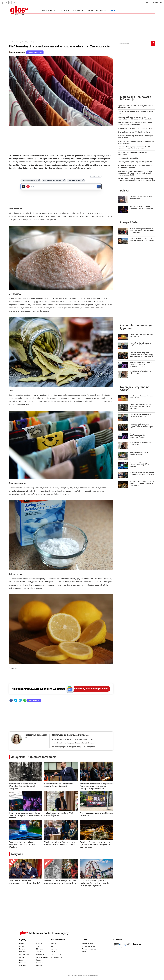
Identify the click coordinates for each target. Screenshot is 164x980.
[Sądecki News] (127, 944)
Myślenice (22, 966)
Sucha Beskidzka (42, 957)
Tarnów (38, 960)
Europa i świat (129, 222)
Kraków (21, 943)
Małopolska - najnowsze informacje (33, 757)
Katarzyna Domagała (18, 52)
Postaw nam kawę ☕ (35, 52)
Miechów (22, 963)
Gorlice (21, 957)
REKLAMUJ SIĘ (157, 3)
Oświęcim (39, 949)
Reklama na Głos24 (88, 946)
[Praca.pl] (117, 944)
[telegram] (20, 700)
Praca (112, 10)
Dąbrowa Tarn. (24, 954)
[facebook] (11, 700)
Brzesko (22, 949)
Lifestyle (53, 946)
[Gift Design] (117, 948)
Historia (65, 10)
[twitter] (15, 700)
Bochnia (22, 946)
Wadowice (39, 963)
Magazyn (54, 943)
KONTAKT (148, 3)
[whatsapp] (25, 700)
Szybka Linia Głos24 (96, 10)
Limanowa (22, 960)
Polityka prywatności (89, 949)
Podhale (39, 952)
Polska (124, 190)
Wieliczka (39, 966)
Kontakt (84, 952)
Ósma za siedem (56, 957)
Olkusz (38, 946)
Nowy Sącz (39, 943)
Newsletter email (88, 943)
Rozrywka (78, 10)
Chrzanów (22, 952)
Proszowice (40, 954)
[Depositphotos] (137, 944)
